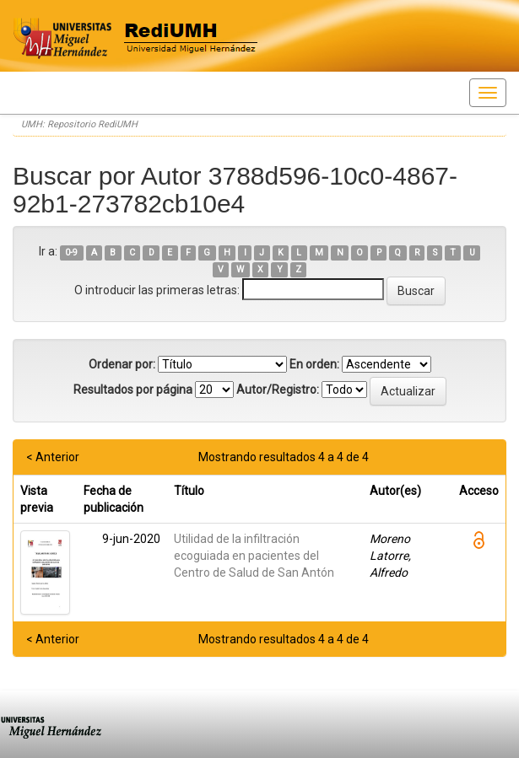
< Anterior (52, 457)
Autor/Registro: (277, 389)
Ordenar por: (122, 364)
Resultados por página (132, 389)
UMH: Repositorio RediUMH (79, 124)
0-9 (71, 252)
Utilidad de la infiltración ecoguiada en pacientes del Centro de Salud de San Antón (254, 555)
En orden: (314, 364)
